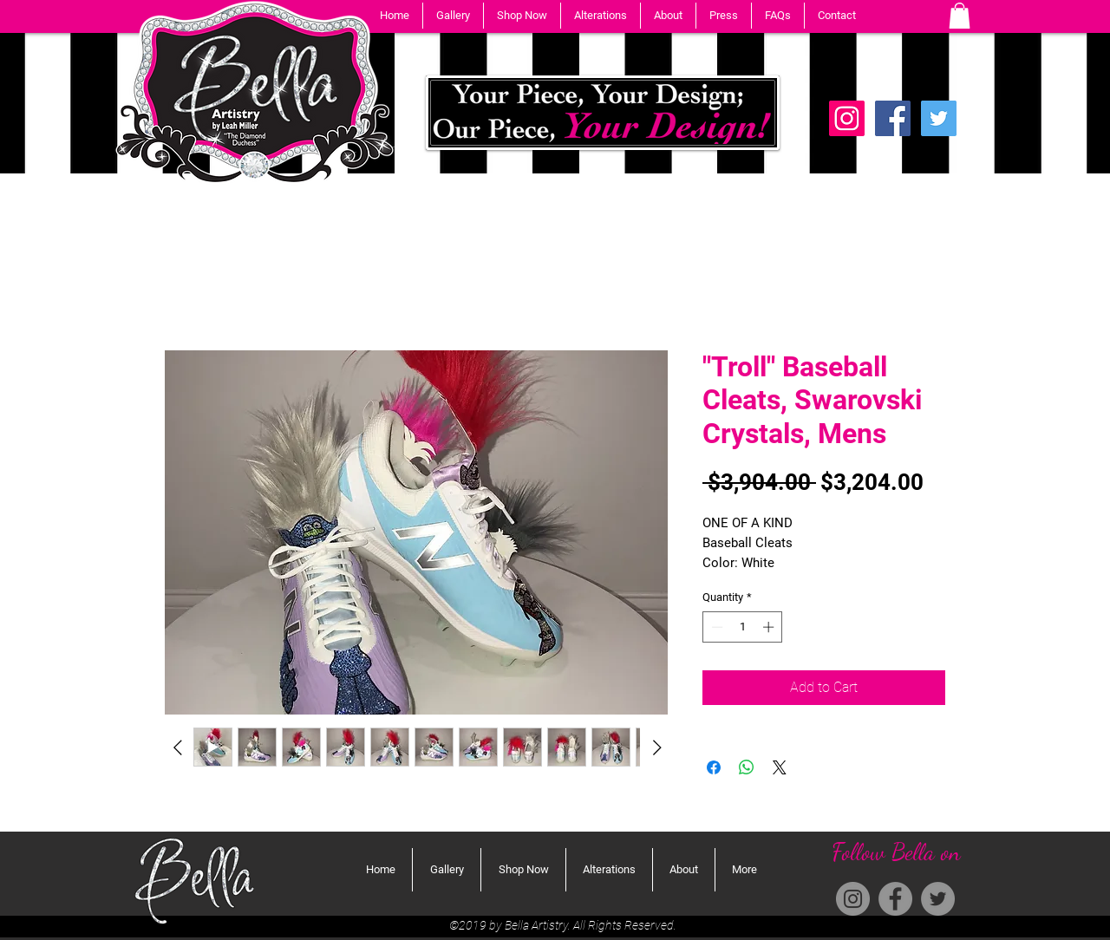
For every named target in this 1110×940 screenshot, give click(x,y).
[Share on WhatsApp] (746, 767)
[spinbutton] (743, 627)
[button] (453, 16)
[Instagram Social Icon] (847, 118)
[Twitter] (939, 118)
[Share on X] (779, 767)
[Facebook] (893, 118)
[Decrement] (715, 627)
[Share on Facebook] (713, 767)
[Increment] (770, 627)
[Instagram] (853, 899)
